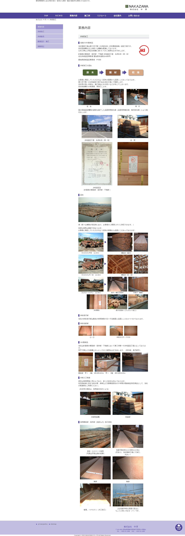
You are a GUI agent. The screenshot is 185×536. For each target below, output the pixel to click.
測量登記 (41, 46)
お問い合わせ (134, 16)
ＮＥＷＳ (59, 16)
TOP (46, 16)
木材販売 (41, 36)
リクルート (102, 16)
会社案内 (117, 16)
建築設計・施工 (43, 41)
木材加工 (41, 31)
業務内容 (73, 16)
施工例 (87, 16)
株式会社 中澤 (41, 20)
